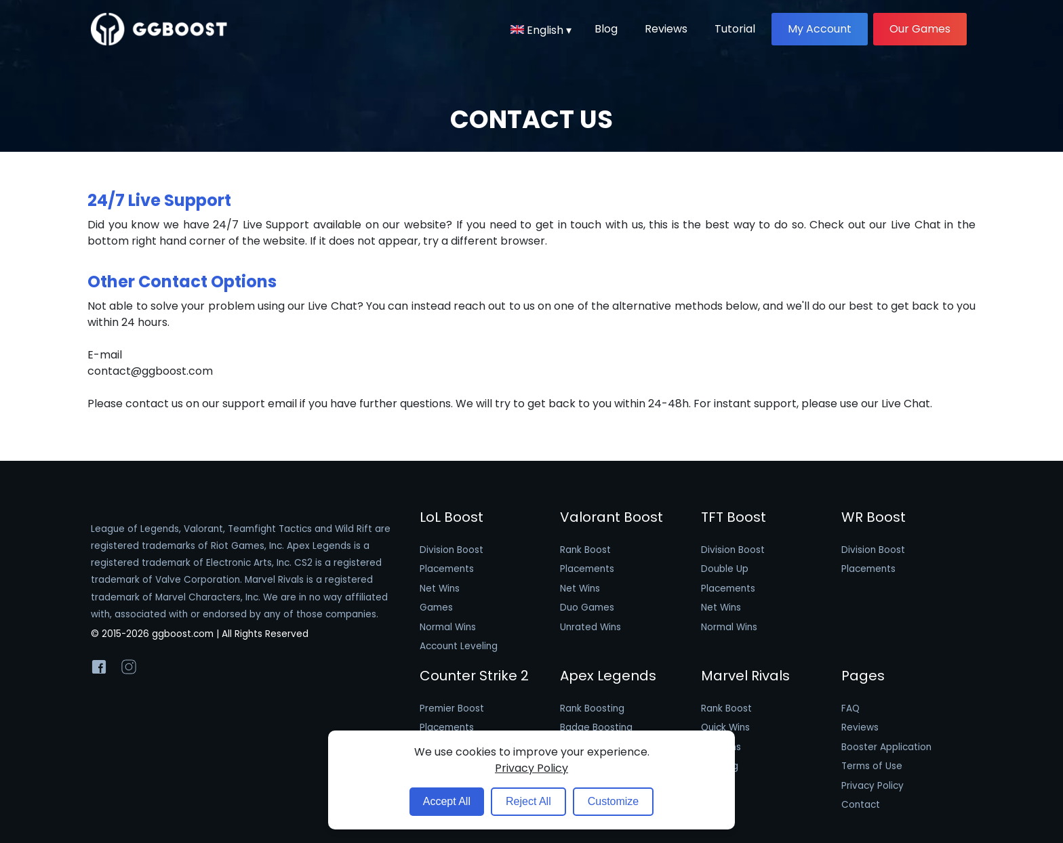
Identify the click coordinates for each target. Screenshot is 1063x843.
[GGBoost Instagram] (129, 669)
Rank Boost (585, 549)
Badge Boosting (596, 727)
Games (436, 607)
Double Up (724, 568)
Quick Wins (725, 727)
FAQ (850, 708)
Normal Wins (448, 627)
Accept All (446, 801)
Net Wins (440, 588)
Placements (447, 568)
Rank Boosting (592, 708)
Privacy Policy (872, 785)
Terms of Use (871, 766)
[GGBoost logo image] (159, 29)
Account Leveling (459, 646)
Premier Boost (452, 708)
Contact (860, 804)
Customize (613, 801)
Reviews (860, 727)
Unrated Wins (590, 627)
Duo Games (587, 607)
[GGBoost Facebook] (99, 669)
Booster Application (886, 747)
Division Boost (451, 549)
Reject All (528, 801)
